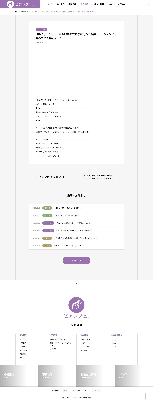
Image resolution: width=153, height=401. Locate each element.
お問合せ (122, 4)
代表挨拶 (23, 343)
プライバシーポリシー (80, 390)
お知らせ (47, 238)
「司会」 (114, 346)
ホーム (49, 4)
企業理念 (23, 339)
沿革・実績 (23, 350)
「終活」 (114, 343)
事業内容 (72, 4)
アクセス (23, 357)
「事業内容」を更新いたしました (67, 215)
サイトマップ (96, 390)
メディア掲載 (85, 346)
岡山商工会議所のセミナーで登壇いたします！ (74, 223)
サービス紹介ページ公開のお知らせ (67, 246)
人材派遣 (53, 349)
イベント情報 (41, 29)
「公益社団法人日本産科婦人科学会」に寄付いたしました (76, 238)
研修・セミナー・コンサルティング (60, 344)
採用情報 (55, 390)
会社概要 (23, 346)
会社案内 (60, 4)
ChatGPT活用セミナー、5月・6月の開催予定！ (74, 230)
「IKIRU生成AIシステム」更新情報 (67, 208)
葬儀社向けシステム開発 (58, 339)
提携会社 (23, 354)
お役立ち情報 (98, 4)
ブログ (111, 4)
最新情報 (84, 4)
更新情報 (47, 208)
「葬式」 (114, 339)
